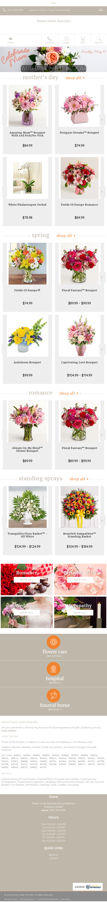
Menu (10, 42)
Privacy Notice (27, 900)
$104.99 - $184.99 (79, 546)
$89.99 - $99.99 (79, 303)
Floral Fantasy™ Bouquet (79, 290)
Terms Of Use (10, 900)
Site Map (65, 900)
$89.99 (27, 461)
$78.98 (27, 217)
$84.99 (27, 145)
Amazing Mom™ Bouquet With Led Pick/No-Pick (27, 134)
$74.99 (79, 145)
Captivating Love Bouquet (79, 362)
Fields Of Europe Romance (79, 204)
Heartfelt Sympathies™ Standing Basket (79, 535)
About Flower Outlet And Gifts (19, 721)
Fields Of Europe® (27, 290)
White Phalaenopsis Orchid (27, 204)
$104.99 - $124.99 (27, 546)
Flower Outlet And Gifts (53, 21)
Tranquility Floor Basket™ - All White (27, 535)
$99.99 (27, 375)
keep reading (8, 730)
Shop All (73, 78)
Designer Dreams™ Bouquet (79, 132)
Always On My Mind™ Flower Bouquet (27, 449)
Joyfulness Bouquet (27, 362)
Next (102, 119)
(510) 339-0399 (15, 10)
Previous (4, 119)
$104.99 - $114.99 (79, 375)
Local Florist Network (48, 900)
